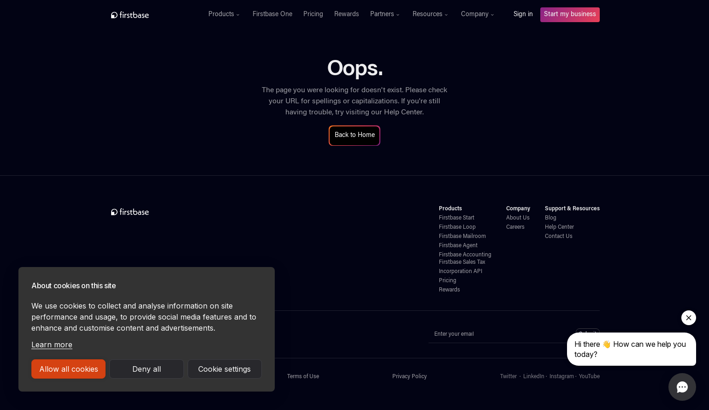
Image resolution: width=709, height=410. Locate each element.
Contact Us (559, 236)
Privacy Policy (409, 377)
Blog (550, 218)
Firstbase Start (456, 218)
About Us (518, 218)
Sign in (523, 15)
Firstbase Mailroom (462, 236)
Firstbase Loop (457, 227)
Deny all (146, 369)
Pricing (313, 15)
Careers (515, 227)
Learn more (51, 344)
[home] (150, 14)
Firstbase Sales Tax (462, 262)
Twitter (508, 377)
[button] (225, 14)
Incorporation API (460, 271)
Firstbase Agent (458, 246)
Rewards (346, 15)
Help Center (403, 112)
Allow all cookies (68, 369)
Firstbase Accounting (465, 255)
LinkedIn (533, 377)
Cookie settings (224, 369)
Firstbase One (272, 15)
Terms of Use (303, 377)
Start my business (570, 15)
